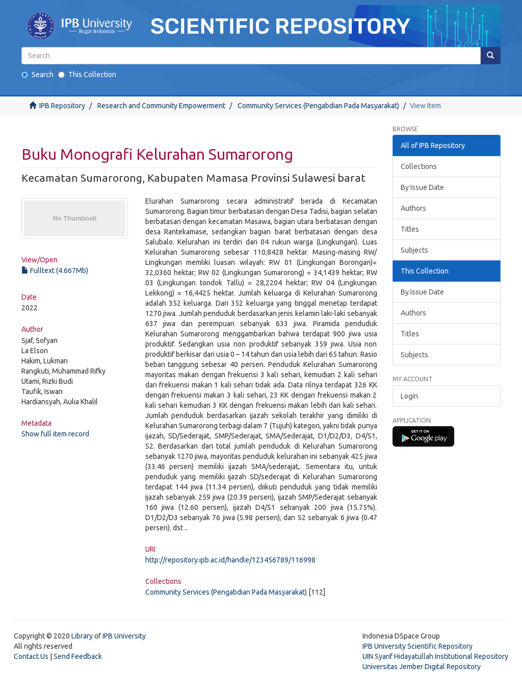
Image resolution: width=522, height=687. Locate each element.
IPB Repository (62, 106)
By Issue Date (422, 187)
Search (37, 74)
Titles (410, 229)
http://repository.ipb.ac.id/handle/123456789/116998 (230, 560)
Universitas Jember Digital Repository (421, 667)
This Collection (87, 74)
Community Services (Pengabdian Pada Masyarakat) (318, 106)
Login (409, 396)
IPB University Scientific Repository (417, 646)
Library (82, 636)
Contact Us (31, 656)
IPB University (124, 636)
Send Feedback (78, 656)
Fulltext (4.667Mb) (54, 270)
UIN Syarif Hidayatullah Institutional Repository (435, 656)
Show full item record (55, 434)
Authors (413, 208)
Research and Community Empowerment (161, 106)
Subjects (414, 250)
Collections (419, 166)
